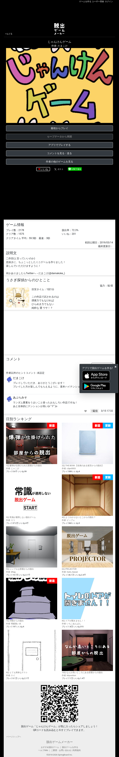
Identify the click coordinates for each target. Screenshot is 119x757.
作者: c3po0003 (69, 468)
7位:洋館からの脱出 (31, 600)
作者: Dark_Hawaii (70, 572)
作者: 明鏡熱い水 (13, 623)
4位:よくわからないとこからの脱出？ (87, 496)
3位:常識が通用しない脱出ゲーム (31, 496)
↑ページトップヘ (13, 737)
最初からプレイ (59, 128)
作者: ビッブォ (68, 520)
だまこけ (18, 378)
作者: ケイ (10, 675)
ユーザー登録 (98, 1)
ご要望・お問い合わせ (61, 750)
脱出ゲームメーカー (59, 742)
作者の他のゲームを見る (59, 161)
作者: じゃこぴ (12, 468)
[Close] (116, 367)
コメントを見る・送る (59, 153)
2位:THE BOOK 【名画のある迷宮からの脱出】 (87, 445)
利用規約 (77, 750)
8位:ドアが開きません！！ (87, 600)
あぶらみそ (20, 397)
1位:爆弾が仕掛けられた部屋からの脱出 (31, 445)
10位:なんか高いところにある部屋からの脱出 (87, 652)
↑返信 (94, 410)
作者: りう (10, 520)
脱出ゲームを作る (70, 747)
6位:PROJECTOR (87, 548)
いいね (44, 169)
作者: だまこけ (59, 45)
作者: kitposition (69, 675)
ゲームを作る (85, 1)
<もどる (8, 34)
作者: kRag (10, 572)
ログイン (109, 1)
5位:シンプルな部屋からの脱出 (31, 548)
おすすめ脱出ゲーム (50, 747)
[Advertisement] (59, 12)
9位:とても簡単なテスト (31, 652)
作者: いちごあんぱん (71, 623)
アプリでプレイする (59, 144)
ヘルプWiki (43, 750)
